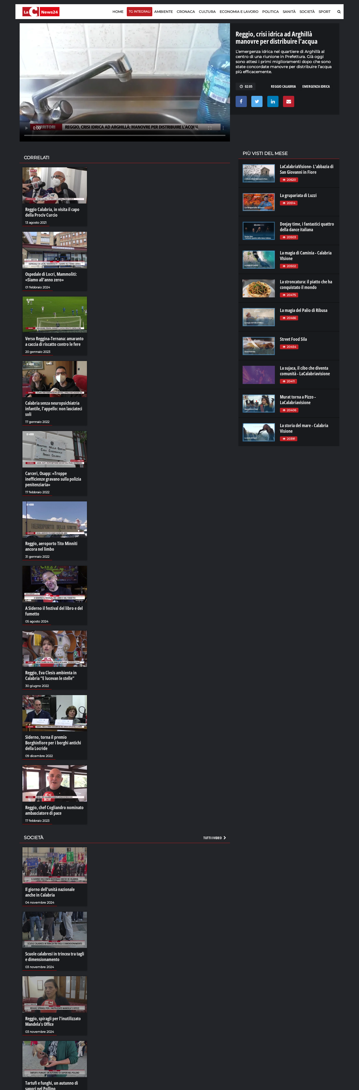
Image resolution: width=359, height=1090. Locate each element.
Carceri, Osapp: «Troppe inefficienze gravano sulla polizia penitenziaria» (53, 479)
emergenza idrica (316, 86)
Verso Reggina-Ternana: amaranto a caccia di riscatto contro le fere (54, 341)
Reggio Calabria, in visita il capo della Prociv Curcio (52, 212)
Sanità (289, 12)
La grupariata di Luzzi (298, 195)
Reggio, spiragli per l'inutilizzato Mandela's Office (53, 1021)
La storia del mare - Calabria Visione (304, 428)
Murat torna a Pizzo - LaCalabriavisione (298, 400)
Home (117, 12)
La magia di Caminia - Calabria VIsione (306, 255)
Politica (270, 12)
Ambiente (163, 12)
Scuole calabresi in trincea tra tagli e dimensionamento (54, 956)
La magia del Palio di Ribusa (303, 310)
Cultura (207, 12)
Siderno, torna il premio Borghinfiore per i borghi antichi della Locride (53, 742)
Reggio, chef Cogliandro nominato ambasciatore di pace (54, 810)
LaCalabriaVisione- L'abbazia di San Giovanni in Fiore (306, 169)
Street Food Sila (293, 339)
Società (307, 12)
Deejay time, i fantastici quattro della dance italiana (307, 227)
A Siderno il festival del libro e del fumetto (54, 611)
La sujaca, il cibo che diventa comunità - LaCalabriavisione (305, 371)
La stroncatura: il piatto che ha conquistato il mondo (306, 284)
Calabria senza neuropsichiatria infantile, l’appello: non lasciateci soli (53, 408)
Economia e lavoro (239, 12)
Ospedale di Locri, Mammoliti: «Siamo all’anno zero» (51, 277)
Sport (324, 12)
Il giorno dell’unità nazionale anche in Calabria (50, 892)
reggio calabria (283, 86)
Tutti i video (215, 837)
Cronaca (186, 12)
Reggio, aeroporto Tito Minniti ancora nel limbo (51, 546)
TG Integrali (139, 11)
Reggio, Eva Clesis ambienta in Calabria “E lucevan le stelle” (51, 675)
